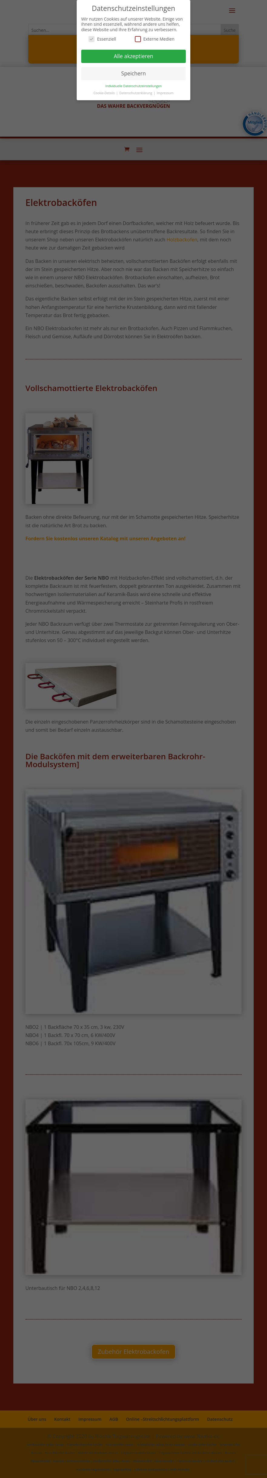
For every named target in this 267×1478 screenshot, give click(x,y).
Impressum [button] (165, 93)
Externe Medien (155, 39)
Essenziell (102, 39)
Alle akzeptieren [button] (133, 56)
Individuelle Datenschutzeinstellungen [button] (133, 86)
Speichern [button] (133, 73)
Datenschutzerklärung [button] (136, 93)
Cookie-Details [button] (104, 93)
